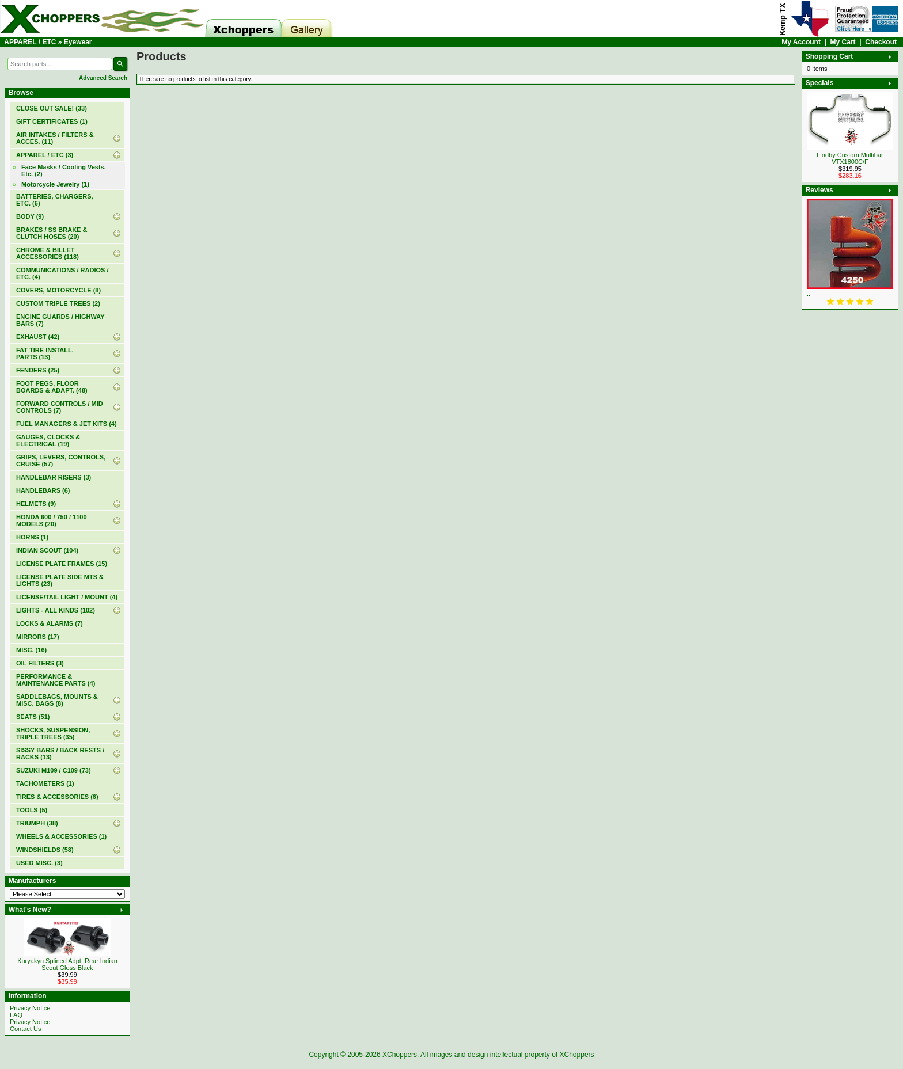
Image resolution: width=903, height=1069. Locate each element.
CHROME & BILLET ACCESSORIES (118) (47, 253)
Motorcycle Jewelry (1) (55, 184)
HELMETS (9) (36, 503)
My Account (801, 42)
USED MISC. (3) (39, 862)
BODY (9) (30, 216)
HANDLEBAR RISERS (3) (53, 477)
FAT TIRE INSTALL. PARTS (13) (45, 353)
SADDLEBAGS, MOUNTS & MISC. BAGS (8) (57, 700)
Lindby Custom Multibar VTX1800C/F (850, 158)
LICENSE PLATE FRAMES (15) (61, 563)
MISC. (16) (31, 649)
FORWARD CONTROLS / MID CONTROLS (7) (59, 407)
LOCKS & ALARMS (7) (49, 623)
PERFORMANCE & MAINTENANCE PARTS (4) (55, 680)
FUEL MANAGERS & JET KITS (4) (66, 423)
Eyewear (78, 42)
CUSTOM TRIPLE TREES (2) (58, 303)
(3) (44, 154)
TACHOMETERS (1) (45, 783)
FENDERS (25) (37, 370)
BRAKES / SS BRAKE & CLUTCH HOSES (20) (51, 233)
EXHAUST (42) (37, 336)
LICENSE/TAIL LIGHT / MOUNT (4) (66, 597)
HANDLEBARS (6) (43, 490)
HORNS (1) (32, 537)
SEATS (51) (33, 716)
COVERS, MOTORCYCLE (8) (58, 290)
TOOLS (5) (31, 809)
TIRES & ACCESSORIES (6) (57, 796)
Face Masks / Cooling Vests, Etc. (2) (63, 170)
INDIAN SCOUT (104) (47, 550)
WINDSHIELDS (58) (45, 849)
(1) (52, 121)
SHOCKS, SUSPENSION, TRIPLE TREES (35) (53, 733)
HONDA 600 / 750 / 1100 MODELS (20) (51, 520)
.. (808, 293)
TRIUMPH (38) (37, 823)
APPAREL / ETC (30, 42)
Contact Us (25, 1028)
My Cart (843, 42)
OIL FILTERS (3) (40, 663)
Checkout (881, 42)
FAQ (16, 1014)
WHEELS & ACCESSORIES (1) (61, 836)
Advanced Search (103, 78)
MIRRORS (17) (37, 636)
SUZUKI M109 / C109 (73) (53, 770)
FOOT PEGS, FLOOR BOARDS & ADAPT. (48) (52, 387)
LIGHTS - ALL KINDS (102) (55, 610)
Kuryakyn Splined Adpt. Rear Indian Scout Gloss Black (67, 964)
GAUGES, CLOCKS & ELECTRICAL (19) (48, 440)
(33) (51, 108)
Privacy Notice (30, 1008)
